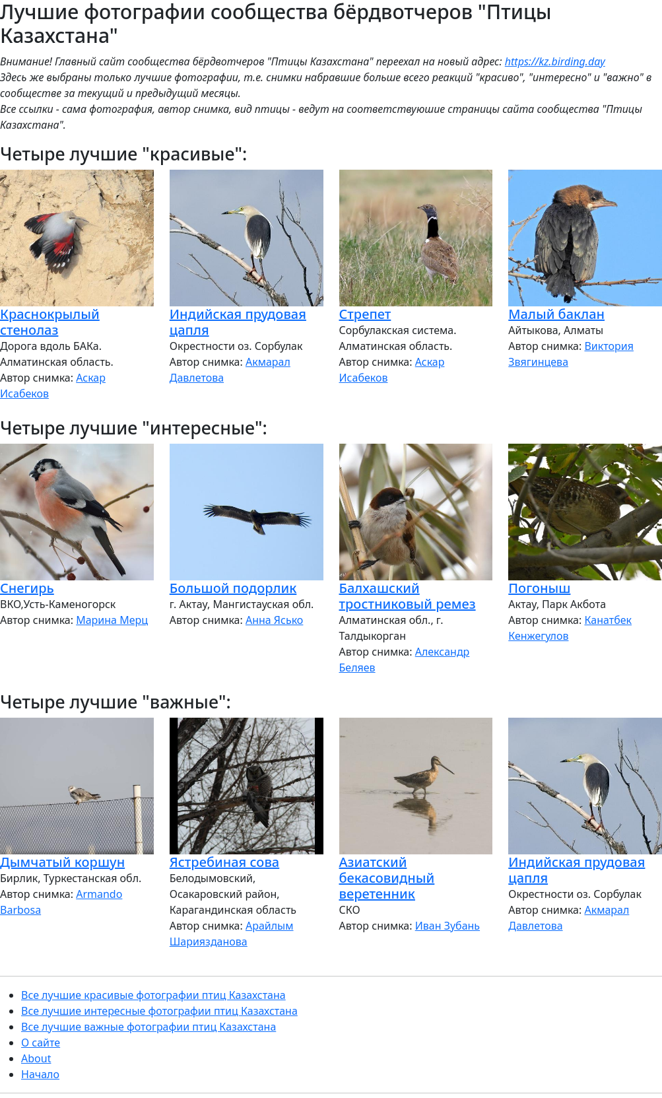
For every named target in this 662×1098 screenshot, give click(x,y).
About (36, 1058)
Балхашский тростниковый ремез (407, 596)
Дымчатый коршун (62, 862)
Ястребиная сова (224, 862)
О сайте (40, 1042)
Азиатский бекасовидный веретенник (387, 878)
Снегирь (27, 588)
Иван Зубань (447, 925)
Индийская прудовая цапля (238, 322)
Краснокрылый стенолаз (50, 322)
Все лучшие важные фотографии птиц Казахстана (148, 1026)
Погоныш (539, 588)
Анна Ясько (274, 620)
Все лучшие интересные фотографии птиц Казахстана (159, 1011)
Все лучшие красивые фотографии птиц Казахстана (153, 995)
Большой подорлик (233, 588)
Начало (40, 1074)
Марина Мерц (112, 620)
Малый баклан (556, 314)
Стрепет (365, 314)
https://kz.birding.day (555, 61)
